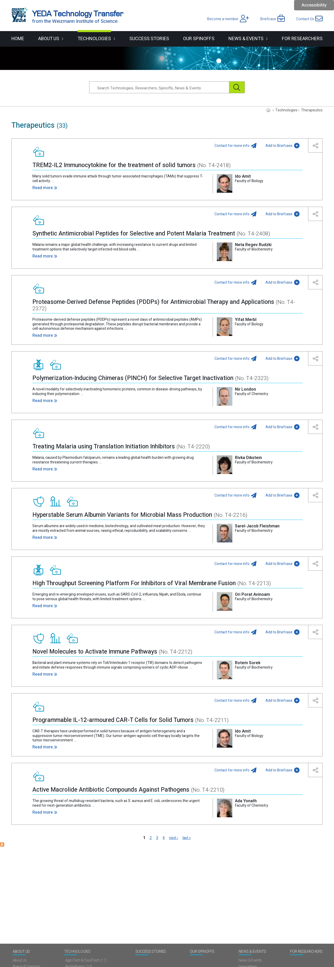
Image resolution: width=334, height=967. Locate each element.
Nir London (245, 389)
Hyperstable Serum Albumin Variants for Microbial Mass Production (139, 515)
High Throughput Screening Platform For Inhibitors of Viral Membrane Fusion (151, 583)
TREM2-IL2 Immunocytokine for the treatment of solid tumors (131, 165)
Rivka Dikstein (248, 458)
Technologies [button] (94, 38)
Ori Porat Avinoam (252, 594)
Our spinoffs (198, 38)
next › (173, 838)
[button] (315, 145)
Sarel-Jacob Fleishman (257, 526)
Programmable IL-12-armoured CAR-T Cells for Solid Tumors (130, 720)
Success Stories (149, 38)
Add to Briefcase (279, 145)
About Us (21, 951)
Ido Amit (243, 176)
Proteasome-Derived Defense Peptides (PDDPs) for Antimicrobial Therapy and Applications (163, 305)
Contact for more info (231, 145)
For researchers (302, 38)
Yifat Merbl (245, 320)
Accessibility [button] (314, 5)
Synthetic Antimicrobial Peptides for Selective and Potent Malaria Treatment (151, 233)
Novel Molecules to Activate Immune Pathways (112, 651)
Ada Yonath (246, 801)
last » (187, 838)
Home (17, 38)
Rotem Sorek (247, 663)
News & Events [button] (245, 38)
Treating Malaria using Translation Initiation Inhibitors (121, 446)
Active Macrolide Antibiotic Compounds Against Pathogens (128, 789)
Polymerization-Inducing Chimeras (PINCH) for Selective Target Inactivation (150, 378)
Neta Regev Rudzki (253, 245)
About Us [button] (48, 38)
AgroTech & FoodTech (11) (86, 960)
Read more (42, 187)
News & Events (252, 951)
